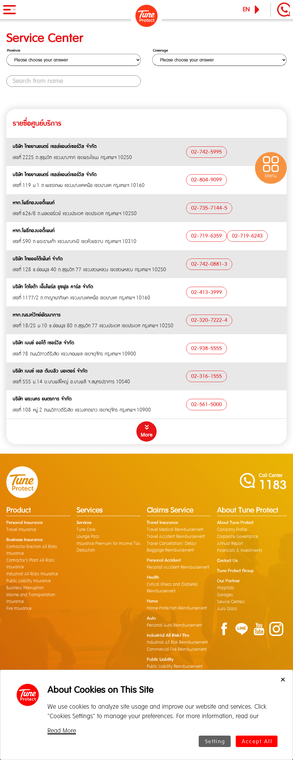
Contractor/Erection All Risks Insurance (31, 550)
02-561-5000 (206, 404)
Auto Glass (227, 608)
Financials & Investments (239, 550)
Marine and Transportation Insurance (30, 598)
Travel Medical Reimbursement (175, 529)
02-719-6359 (206, 236)
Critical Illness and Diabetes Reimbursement (172, 588)
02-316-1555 (206, 376)
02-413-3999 (206, 292)
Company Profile (232, 529)
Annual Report (230, 543)
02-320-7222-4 (209, 320)
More (147, 435)
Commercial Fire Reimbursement (177, 649)
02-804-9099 (206, 180)
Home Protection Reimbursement (177, 608)
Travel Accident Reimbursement (176, 536)
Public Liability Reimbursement (175, 666)
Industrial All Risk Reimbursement (177, 642)
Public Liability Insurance (28, 581)
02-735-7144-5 (209, 207)
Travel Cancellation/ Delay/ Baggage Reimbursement (172, 547)
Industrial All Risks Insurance (32, 574)
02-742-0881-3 (209, 263)
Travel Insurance (21, 529)
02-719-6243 (247, 236)
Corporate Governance (237, 536)
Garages (225, 594)
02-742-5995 (206, 151)
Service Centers (231, 601)
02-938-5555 (206, 348)
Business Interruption (25, 587)
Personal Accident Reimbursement (178, 567)
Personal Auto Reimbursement (174, 625)
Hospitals (225, 587)
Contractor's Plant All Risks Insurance (30, 564)
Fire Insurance (18, 608)
